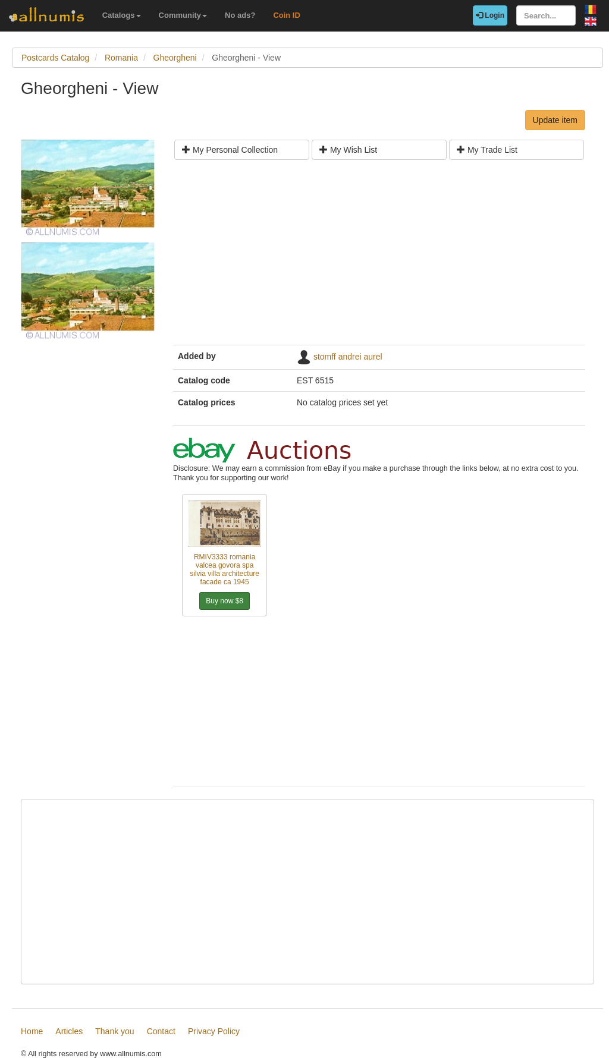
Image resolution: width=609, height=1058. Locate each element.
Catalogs (121, 15)
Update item (555, 120)
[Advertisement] (379, 257)
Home (32, 1031)
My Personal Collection (230, 150)
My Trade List (487, 150)
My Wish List (348, 150)
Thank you (114, 1031)
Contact (161, 1031)
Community (183, 15)
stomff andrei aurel (347, 356)
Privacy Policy (214, 1031)
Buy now (224, 601)
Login (490, 15)
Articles (69, 1031)
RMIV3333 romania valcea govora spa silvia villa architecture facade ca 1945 (224, 569)
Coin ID (286, 15)
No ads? (240, 15)
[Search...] (546, 15)
